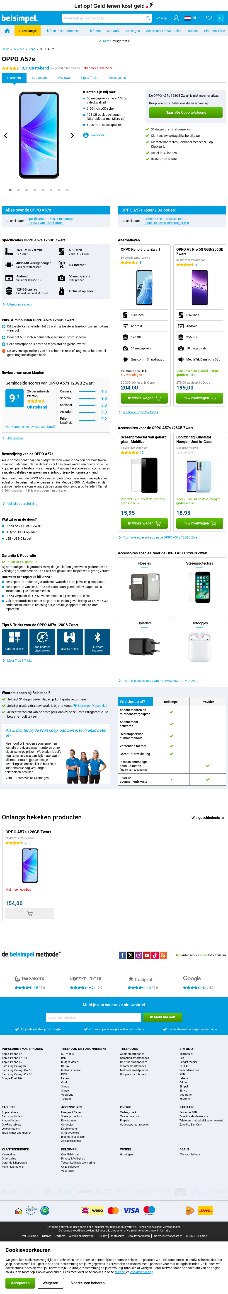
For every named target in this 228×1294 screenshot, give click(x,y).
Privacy (102, 1236)
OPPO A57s (47, 49)
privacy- (120, 1272)
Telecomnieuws (129, 1116)
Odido (64, 1082)
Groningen (126, 1154)
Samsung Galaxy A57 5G (17, 1070)
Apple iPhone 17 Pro (14, 1058)
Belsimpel (69, 1149)
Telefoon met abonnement (62, 31)
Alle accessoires (71, 1140)
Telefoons (94, 31)
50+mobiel (67, 1054)
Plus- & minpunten (61, 219)
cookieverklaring (141, 1272)
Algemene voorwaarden (167, 1236)
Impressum (117, 1236)
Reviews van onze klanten (45, 223)
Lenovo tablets (11, 1128)
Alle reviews (13, 438)
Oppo (32, 49)
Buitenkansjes (27, 31)
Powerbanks (68, 1120)
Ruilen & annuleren (13, 1166)
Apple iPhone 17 (12, 1054)
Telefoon (19, 49)
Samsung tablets (12, 1116)
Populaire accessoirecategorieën (166, 223)
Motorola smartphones (134, 1070)
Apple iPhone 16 (12, 1062)
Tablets (192, 31)
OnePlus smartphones (133, 1062)
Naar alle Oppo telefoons (138, 412)
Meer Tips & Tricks (17, 660)
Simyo (65, 1090)
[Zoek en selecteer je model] (107, 18)
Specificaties (36, 219)
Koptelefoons (69, 1128)
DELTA (65, 1066)
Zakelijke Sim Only (190, 1124)
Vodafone (67, 1094)
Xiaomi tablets (11, 1120)
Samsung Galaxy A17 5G (17, 1074)
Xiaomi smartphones (133, 1066)
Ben (63, 1058)
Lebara (65, 1078)
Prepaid (125, 1120)
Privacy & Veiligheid (73, 1158)
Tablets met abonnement (17, 1132)
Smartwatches (70, 1132)
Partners (60, 1236)
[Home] (7, 30)
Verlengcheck (128, 1112)
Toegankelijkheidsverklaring (78, 1162)
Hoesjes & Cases (71, 1112)
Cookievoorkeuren (139, 1236)
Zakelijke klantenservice (193, 1116)
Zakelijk (186, 1107)
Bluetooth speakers (73, 1136)
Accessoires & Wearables (163, 31)
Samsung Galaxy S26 (15, 1066)
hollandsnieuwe (70, 1070)
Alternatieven (152, 219)
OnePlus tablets (11, 1124)
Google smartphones (133, 1074)
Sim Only (113, 31)
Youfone (66, 1098)
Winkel (126, 1149)
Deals (184, 1149)
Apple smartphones (132, 1054)
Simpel (65, 1086)
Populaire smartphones (22, 1049)
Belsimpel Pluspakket (92, 705)
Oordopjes (67, 1124)
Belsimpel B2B (188, 1112)
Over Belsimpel (70, 1154)
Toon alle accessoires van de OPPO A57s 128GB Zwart (159, 537)
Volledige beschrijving (19, 503)
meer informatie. (160, 1230)
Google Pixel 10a (12, 1078)
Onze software (70, 1166)
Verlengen (133, 31)
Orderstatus (9, 1158)
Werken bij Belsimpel (81, 1236)
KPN (64, 1074)
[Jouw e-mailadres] (93, 1017)
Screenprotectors (71, 1116)
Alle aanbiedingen (190, 1154)
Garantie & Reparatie (14, 1162)
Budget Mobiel (70, 1062)
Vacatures (67, 1170)
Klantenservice (214, 31)
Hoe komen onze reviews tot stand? (30, 426)
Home (5, 49)
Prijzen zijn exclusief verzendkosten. (159, 1227)
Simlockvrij (93, 135)
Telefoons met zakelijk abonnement (201, 1120)
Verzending (9, 1154)
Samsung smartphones (134, 1058)
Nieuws (46, 1236)
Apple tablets (10, 1112)
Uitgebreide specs (17, 304)
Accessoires (174, 219)
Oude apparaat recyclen (134, 1124)
